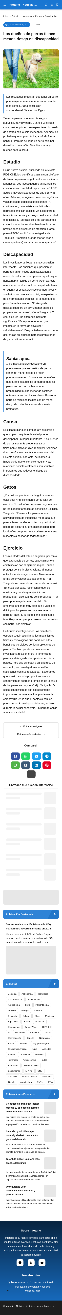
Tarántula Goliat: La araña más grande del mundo (23, 1161)
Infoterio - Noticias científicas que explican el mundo (32, 1306)
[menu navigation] (4, 4)
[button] (31, 774)
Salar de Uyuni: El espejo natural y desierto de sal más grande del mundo (22, 1135)
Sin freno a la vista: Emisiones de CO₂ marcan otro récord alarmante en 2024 (28, 926)
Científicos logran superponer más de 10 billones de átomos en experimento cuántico (22, 1107)
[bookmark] (57, 4)
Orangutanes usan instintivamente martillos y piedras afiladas (20, 1190)
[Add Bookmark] (36, 24)
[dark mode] (51, 4)
